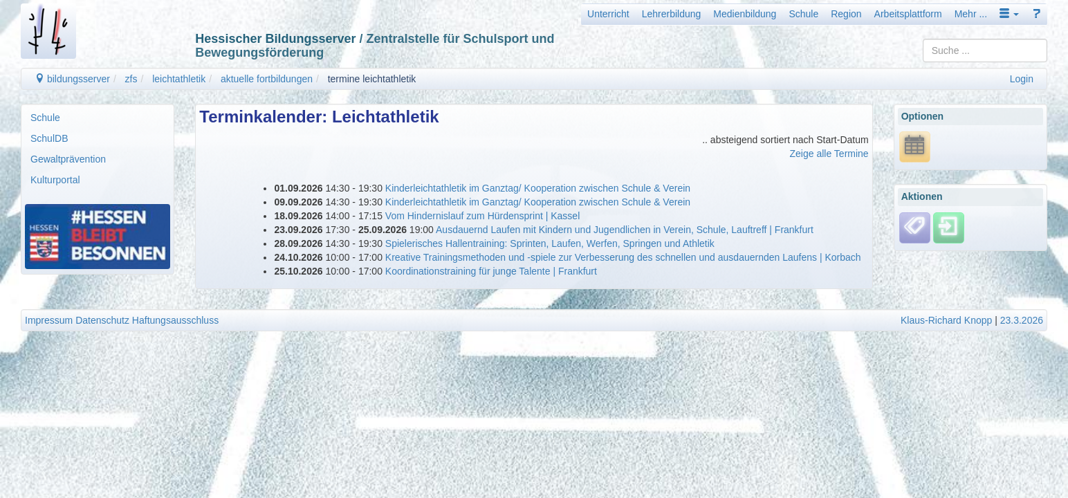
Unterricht (608, 13)
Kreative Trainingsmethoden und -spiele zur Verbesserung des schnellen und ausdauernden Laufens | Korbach (623, 257)
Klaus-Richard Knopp (946, 320)
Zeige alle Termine (829, 153)
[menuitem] (97, 117)
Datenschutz (102, 320)
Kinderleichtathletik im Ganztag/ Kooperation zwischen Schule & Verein (537, 188)
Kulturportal (55, 179)
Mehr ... (971, 13)
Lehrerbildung (671, 13)
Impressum (49, 320)
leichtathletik (178, 78)
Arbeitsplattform (908, 13)
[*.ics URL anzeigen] (915, 145)
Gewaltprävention (68, 159)
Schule (803, 13)
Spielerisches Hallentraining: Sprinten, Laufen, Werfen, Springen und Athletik (550, 243)
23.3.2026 (1021, 320)
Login (1021, 78)
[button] (1009, 14)
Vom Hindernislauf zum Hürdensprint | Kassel (482, 215)
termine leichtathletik (372, 78)
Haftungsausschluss (175, 320)
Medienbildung (744, 13)
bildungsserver (72, 78)
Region (846, 13)
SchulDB (49, 138)
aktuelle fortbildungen (267, 78)
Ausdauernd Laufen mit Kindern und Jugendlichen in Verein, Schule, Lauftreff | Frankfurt (624, 229)
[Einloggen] (949, 226)
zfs (131, 78)
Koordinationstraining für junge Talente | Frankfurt (491, 271)
